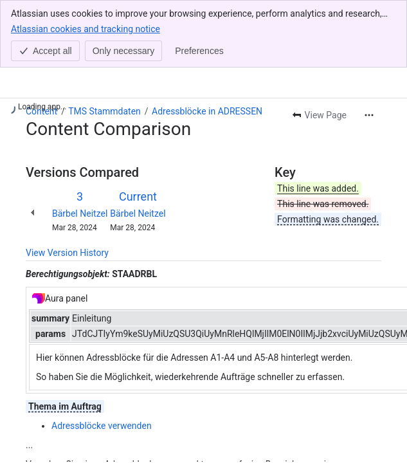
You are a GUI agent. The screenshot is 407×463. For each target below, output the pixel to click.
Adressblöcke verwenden (101, 426)
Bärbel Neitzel (79, 213)
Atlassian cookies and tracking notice (85, 28)
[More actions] (369, 115)
